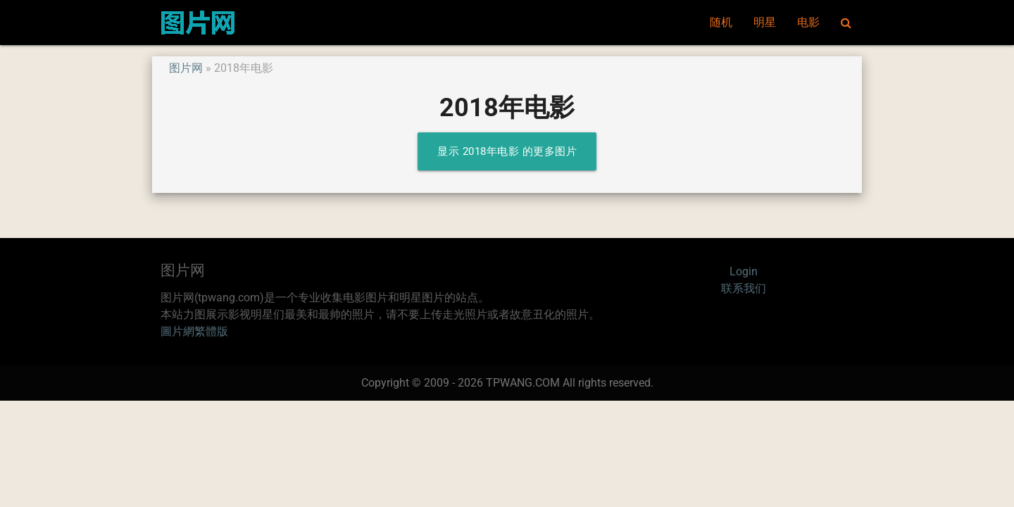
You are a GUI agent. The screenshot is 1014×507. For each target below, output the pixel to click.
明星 (764, 22)
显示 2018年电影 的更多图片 (507, 151)
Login (744, 271)
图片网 (186, 68)
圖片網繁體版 (194, 331)
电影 (808, 22)
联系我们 (743, 288)
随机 (721, 22)
